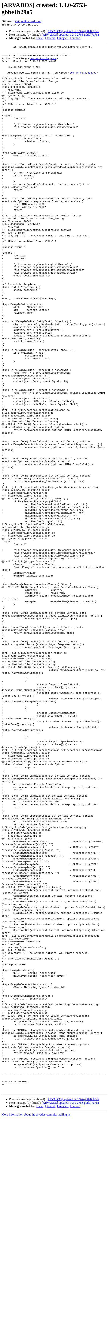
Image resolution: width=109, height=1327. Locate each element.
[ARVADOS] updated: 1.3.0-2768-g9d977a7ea (70, 34)
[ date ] (40, 38)
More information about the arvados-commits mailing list (36, 1323)
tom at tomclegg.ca (43, 61)
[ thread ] (50, 38)
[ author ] (75, 38)
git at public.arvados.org (27, 21)
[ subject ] (63, 38)
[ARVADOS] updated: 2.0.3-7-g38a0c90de (73, 31)
